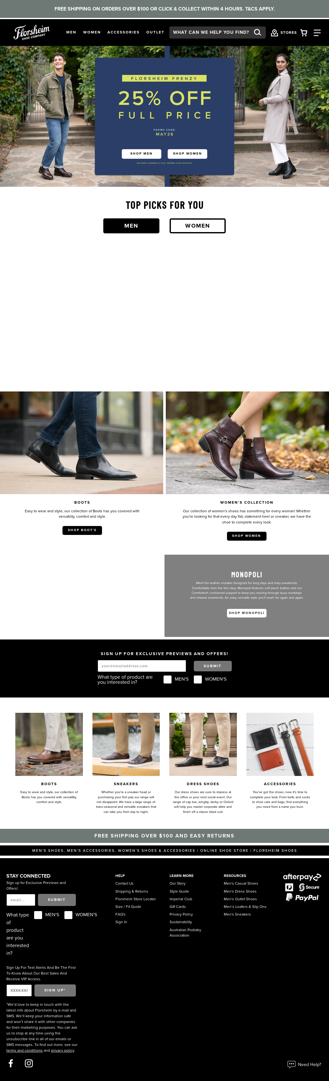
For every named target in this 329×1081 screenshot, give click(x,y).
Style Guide (179, 891)
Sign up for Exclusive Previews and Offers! (36, 885)
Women (197, 225)
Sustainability (181, 922)
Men (131, 225)
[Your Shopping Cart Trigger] (303, 32)
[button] (71, 32)
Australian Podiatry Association (185, 933)
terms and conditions (24, 1050)
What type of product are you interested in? (125, 680)
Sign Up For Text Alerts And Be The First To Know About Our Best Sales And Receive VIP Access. (41, 973)
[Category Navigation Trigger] (317, 32)
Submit (213, 666)
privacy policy (62, 1050)
